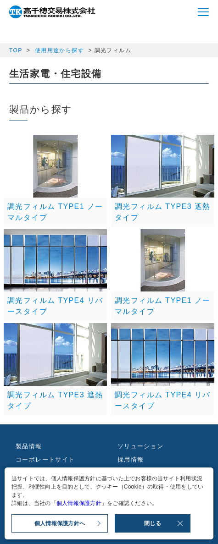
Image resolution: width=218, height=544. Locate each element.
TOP (15, 50)
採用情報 (130, 459)
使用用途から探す (59, 50)
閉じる (152, 523)
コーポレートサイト (45, 459)
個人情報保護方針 (78, 503)
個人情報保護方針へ (59, 523)
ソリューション (140, 446)
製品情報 (29, 446)
